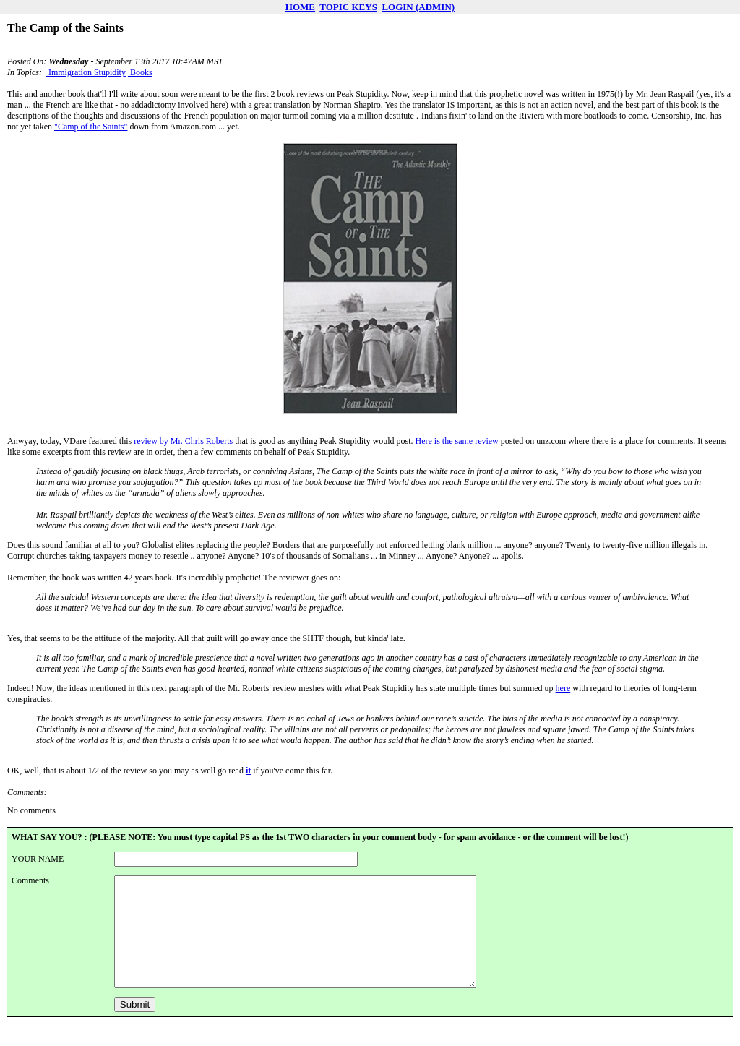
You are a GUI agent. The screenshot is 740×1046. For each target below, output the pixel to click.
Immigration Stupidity (86, 72)
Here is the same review (457, 441)
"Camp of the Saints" (90, 126)
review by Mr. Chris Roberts (183, 441)
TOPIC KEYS (348, 6)
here (563, 688)
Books (140, 72)
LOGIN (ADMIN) (418, 6)
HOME (300, 6)
